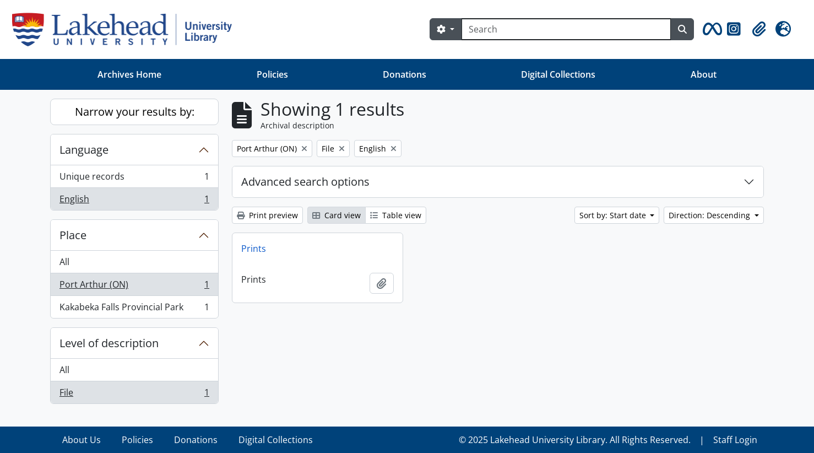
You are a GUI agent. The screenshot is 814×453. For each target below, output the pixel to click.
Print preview (267, 215)
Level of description (109, 343)
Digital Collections (558, 74)
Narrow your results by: (134, 111)
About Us (81, 440)
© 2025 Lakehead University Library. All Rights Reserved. (575, 440)
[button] (710, 29)
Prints (253, 248)
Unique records (134, 179)
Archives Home (129, 74)
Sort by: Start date (613, 215)
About (704, 74)
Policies (272, 74)
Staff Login (735, 440)
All (64, 262)
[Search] (566, 29)
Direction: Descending (710, 215)
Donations (404, 74)
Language (83, 149)
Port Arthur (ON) (134, 287)
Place (72, 235)
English (134, 201)
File (134, 394)
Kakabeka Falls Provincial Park (134, 309)
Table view (395, 215)
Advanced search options (305, 181)
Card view (336, 215)
